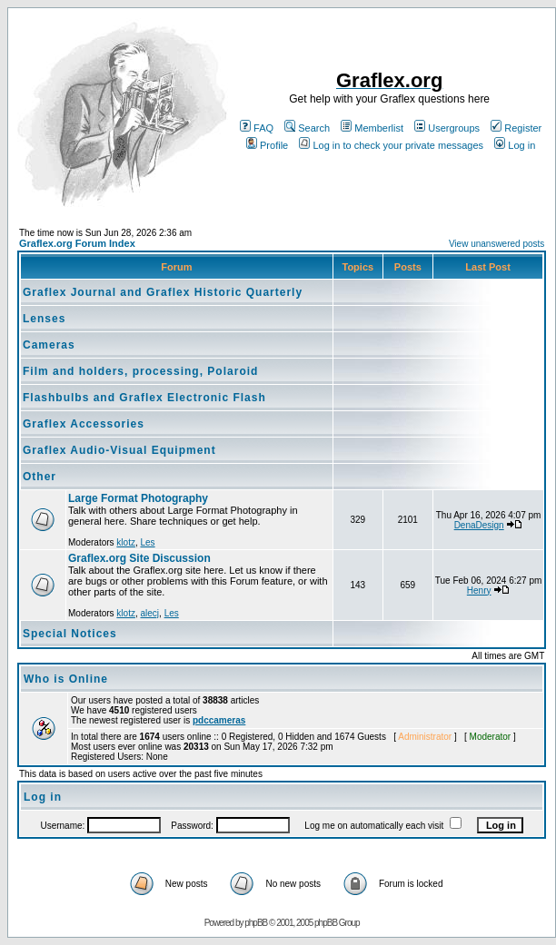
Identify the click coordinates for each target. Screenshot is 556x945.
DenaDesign (479, 525)
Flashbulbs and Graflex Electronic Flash (144, 397)
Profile (267, 145)
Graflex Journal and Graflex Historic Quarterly (163, 292)
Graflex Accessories (83, 424)
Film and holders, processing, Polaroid (140, 371)
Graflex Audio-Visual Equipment (119, 450)
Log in (514, 145)
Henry (479, 591)
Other (39, 476)
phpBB (255, 923)
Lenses (44, 318)
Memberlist (372, 128)
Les (147, 542)
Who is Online (66, 679)
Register (516, 128)
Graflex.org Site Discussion (139, 558)
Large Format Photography (138, 498)
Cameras (49, 345)
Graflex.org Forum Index (77, 243)
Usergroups (447, 128)
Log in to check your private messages (391, 145)
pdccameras (219, 720)
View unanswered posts (496, 244)
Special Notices (70, 633)
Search (307, 128)
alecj (149, 613)
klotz (125, 542)
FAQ (256, 128)
